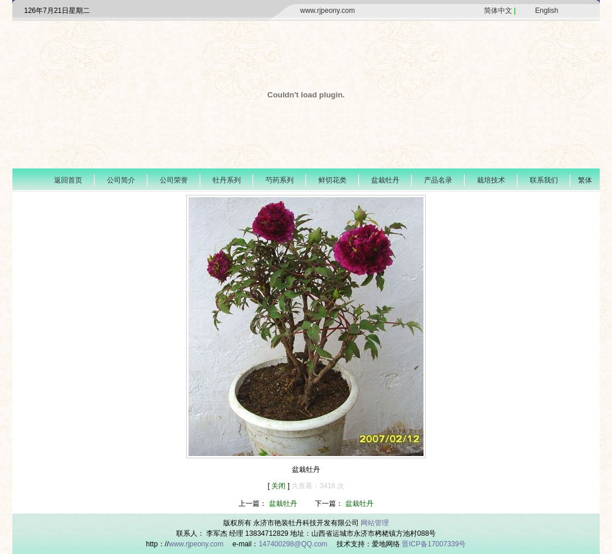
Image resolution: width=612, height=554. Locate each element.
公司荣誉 (174, 180)
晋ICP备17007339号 (434, 544)
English (546, 10)
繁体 (585, 180)
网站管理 (375, 523)
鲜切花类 (332, 180)
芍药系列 (279, 180)
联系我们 (544, 180)
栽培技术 (491, 180)
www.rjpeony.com (327, 10)
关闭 (279, 486)
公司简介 (121, 180)
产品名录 (438, 180)
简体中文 (498, 10)
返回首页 (68, 180)
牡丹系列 (227, 180)
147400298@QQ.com (293, 544)
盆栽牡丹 (385, 180)
